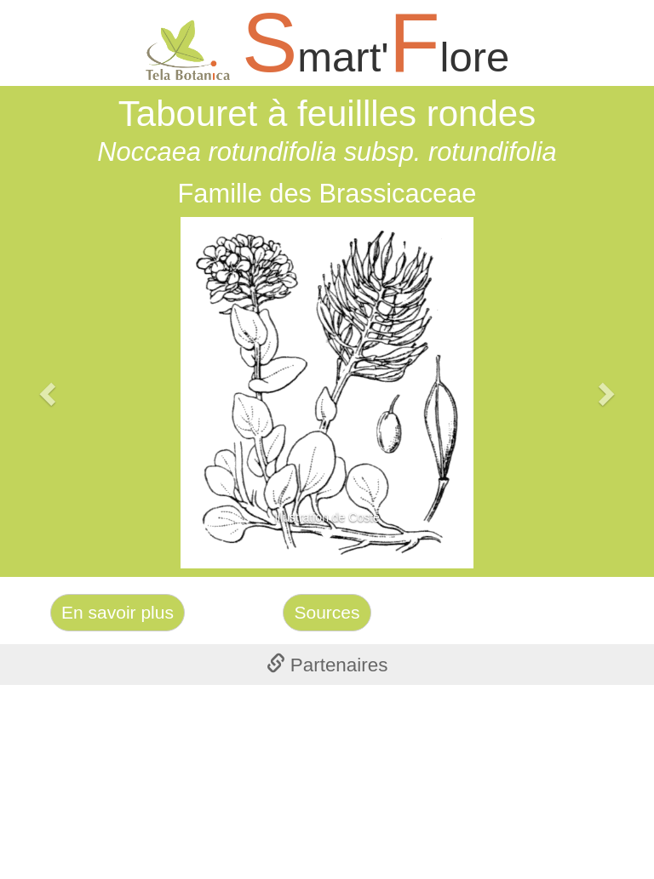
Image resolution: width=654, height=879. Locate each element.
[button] (49, 392)
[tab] (327, 664)
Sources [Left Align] (326, 612)
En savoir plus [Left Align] (117, 612)
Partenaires (327, 665)
